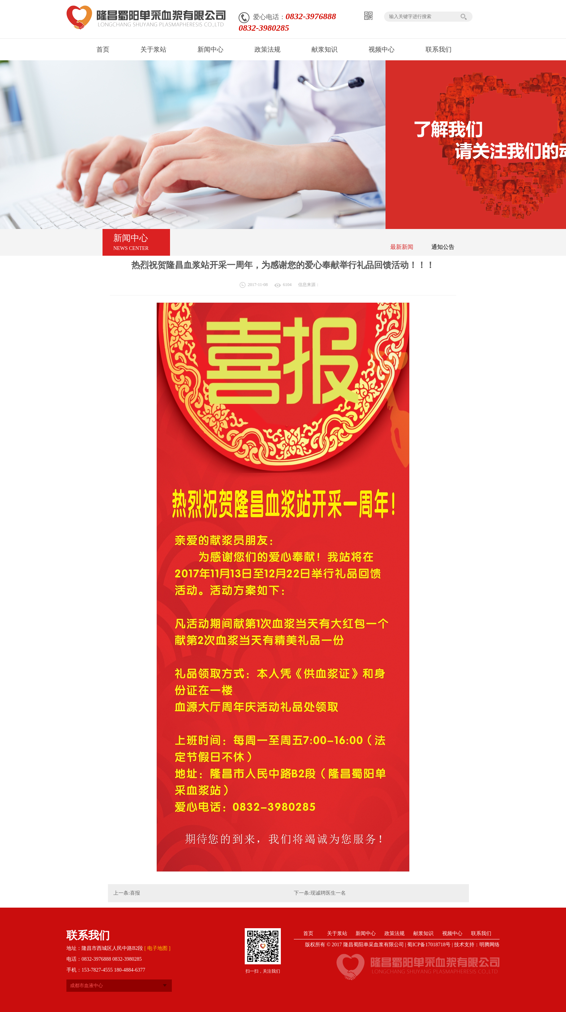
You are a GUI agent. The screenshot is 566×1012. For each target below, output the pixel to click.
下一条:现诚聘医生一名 (320, 893)
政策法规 (394, 933)
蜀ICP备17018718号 (428, 944)
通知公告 (442, 247)
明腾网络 (489, 944)
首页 (308, 933)
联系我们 (481, 933)
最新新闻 (401, 247)
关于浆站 (337, 933)
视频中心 (452, 933)
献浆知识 (423, 933)
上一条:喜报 (126, 893)
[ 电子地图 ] (157, 948)
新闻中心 (366, 933)
